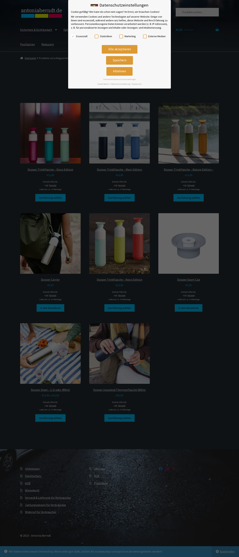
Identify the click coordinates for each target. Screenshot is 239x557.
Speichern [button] (119, 59)
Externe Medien (154, 35)
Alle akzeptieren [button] (119, 48)
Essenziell (79, 35)
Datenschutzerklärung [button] (120, 82)
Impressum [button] (137, 82)
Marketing (127, 35)
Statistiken (103, 35)
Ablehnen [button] (119, 70)
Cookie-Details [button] (103, 82)
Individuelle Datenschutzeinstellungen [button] (119, 78)
